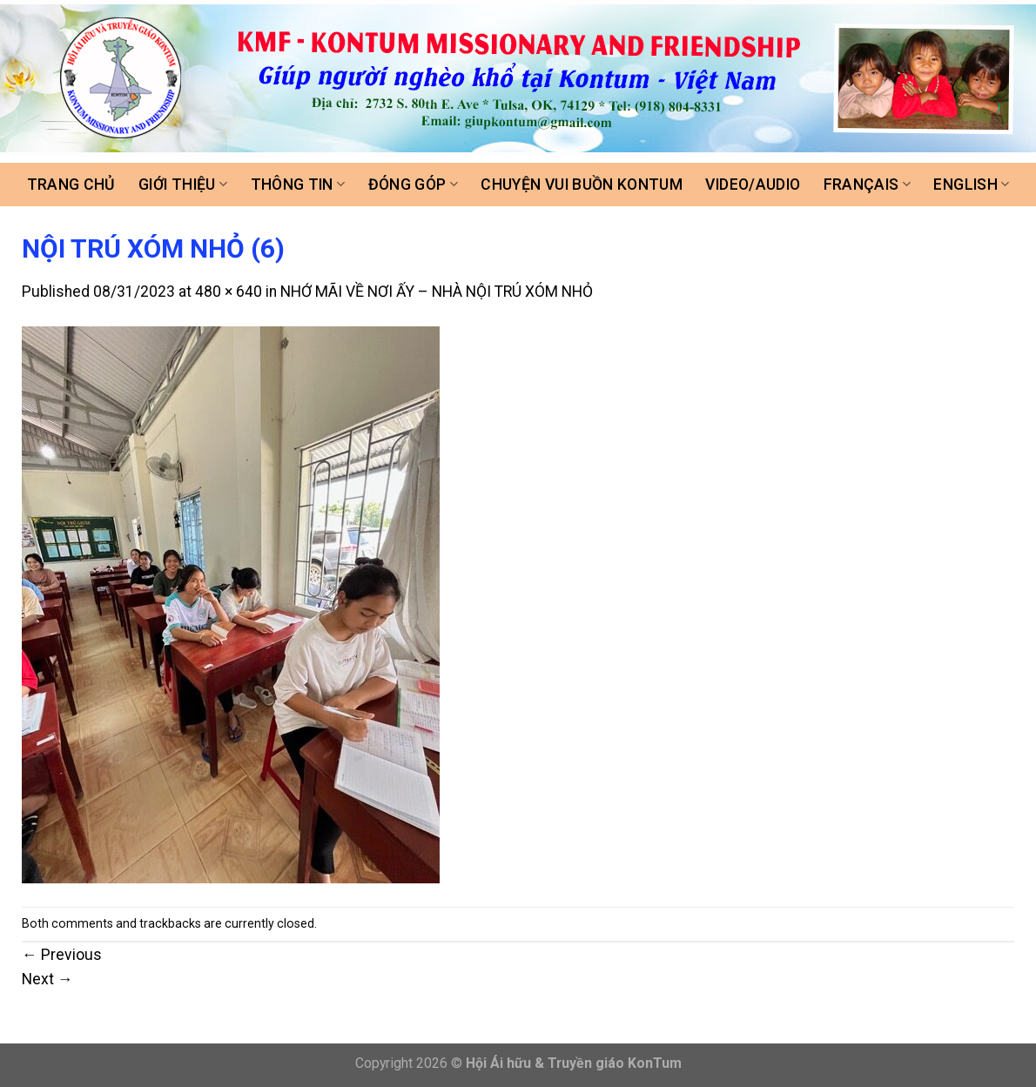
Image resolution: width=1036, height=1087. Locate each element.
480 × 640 (228, 291)
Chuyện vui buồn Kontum (582, 184)
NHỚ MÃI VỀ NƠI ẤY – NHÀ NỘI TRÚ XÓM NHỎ (436, 291)
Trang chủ (71, 184)
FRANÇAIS (867, 184)
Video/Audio (752, 184)
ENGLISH (971, 184)
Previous (62, 954)
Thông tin (298, 184)
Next (47, 979)
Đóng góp (413, 184)
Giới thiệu (182, 184)
